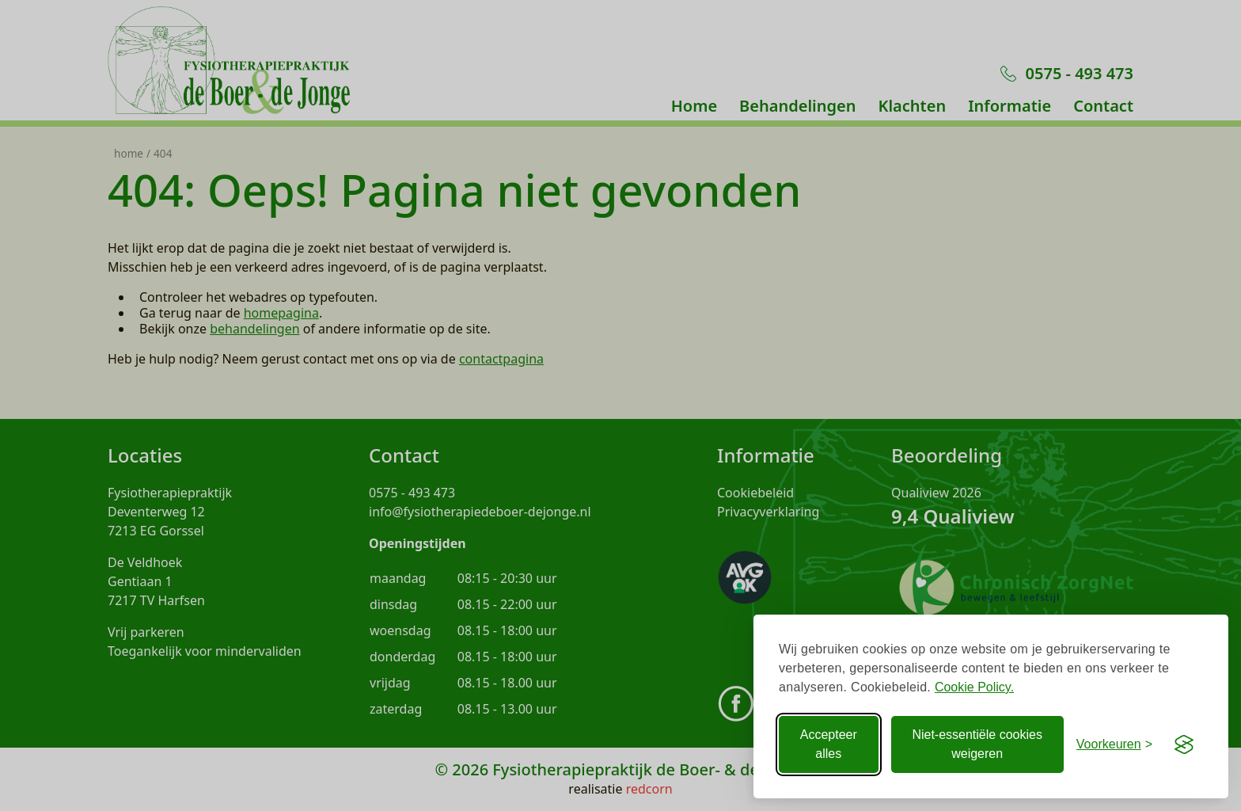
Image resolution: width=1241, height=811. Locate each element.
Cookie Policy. (974, 687)
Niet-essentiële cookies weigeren (977, 744)
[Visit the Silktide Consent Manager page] (1184, 744)
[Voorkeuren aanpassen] (1114, 744)
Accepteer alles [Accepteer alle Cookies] (828, 744)
